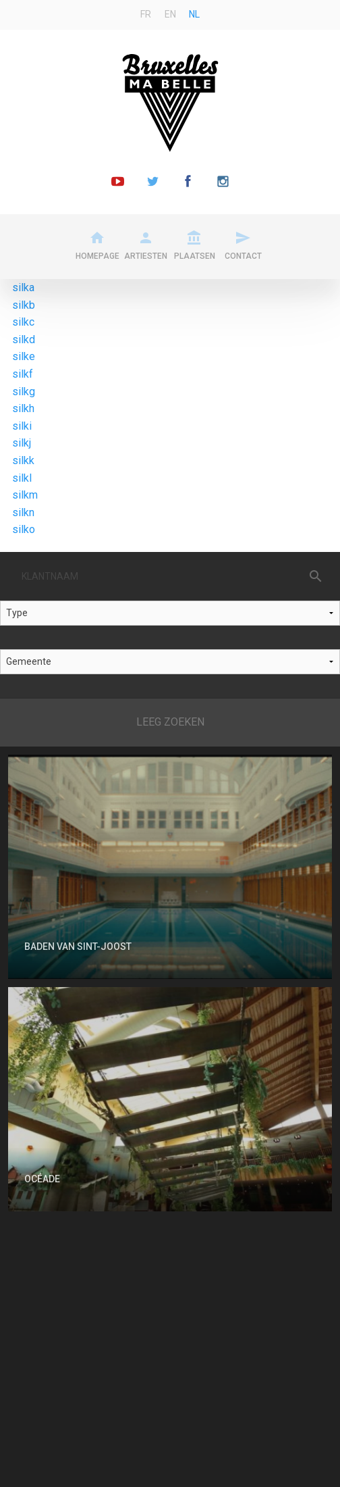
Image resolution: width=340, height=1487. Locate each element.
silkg (23, 391)
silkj (21, 442)
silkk (23, 460)
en (170, 14)
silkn (23, 512)
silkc (23, 322)
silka (23, 287)
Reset (170, 722)
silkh (23, 408)
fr (145, 14)
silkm (25, 494)
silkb (23, 305)
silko (23, 529)
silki (22, 426)
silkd (23, 339)
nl (194, 14)
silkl (22, 478)
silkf (22, 374)
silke (23, 356)
